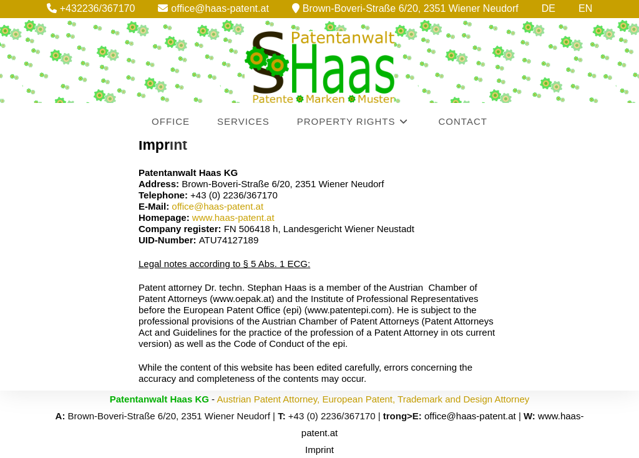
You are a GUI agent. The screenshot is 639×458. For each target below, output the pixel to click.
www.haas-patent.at (233, 217)
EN (585, 8)
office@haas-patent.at (213, 8)
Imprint (319, 449)
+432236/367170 (91, 8)
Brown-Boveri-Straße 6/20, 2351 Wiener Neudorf (405, 8)
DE (548, 8)
